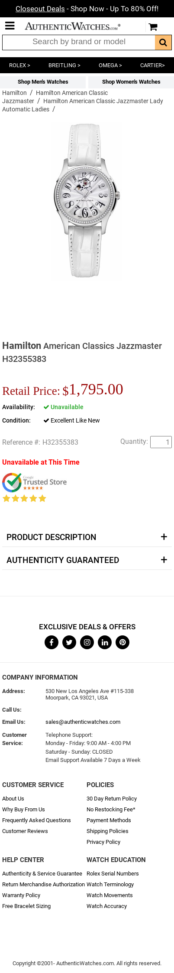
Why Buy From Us (23, 809)
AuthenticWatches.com (78, 26)
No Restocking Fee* (111, 809)
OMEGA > (110, 65)
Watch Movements (110, 895)
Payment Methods (109, 820)
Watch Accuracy (107, 906)
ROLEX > (19, 65)
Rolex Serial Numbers (113, 873)
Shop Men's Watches (43, 81)
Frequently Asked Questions (36, 820)
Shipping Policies (108, 831)
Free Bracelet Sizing (26, 906)
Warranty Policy (21, 895)
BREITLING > (64, 65)
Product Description (51, 537)
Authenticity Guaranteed (62, 560)
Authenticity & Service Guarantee (42, 873)
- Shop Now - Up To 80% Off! (87, 8)
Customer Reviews (25, 831)
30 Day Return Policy (112, 798)
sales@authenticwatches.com (82, 722)
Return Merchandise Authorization (43, 884)
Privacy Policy (103, 842)
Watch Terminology (110, 884)
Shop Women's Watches (131, 81)
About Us (13, 798)
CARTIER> (152, 65)
